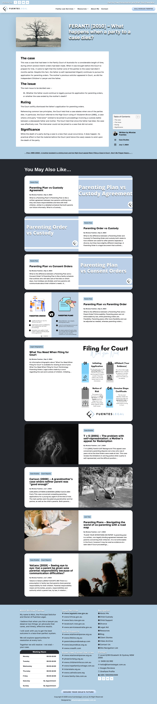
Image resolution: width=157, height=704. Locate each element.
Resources (82, 9)
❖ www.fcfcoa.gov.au (72, 617)
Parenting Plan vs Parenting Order (105, 304)
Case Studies (124, 140)
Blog (102, 634)
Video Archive (106, 641)
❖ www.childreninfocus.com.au (76, 662)
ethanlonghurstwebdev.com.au (84, 700)
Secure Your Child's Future (78, 692)
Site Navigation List (109, 648)
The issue (118, 122)
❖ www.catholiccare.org (73, 672)
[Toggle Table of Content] (136, 117)
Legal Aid (104, 627)
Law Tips (87, 517)
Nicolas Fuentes (37, 195)
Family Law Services (64, 9)
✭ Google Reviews (106, 668)
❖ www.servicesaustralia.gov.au (77, 627)
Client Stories (106, 637)
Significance (119, 127)
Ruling (117, 124)
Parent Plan (34, 182)
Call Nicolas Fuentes (143, 8)
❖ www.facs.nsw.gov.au (73, 620)
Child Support (106, 620)
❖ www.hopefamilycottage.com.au (78, 666)
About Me (95, 9)
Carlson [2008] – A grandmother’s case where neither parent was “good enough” (51, 481)
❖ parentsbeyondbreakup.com (76, 641)
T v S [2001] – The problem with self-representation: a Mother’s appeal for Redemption (104, 438)
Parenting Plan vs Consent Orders (50, 266)
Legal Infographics (36, 347)
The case (118, 120)
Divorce (103, 624)
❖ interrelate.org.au (71, 669)
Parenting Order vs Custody (101, 228)
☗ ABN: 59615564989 (108, 675)
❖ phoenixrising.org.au (72, 659)
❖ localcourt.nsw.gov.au (73, 624)
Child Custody (106, 617)
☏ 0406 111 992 (105, 661)
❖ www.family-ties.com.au (74, 676)
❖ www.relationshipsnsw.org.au (77, 634)
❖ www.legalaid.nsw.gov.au (75, 613)
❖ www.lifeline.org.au (72, 638)
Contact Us (105, 644)
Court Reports (46, 473)
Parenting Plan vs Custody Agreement (46, 189)
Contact (104, 9)
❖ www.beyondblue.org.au (74, 645)
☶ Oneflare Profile (106, 671)
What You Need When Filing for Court (49, 353)
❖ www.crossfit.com (71, 648)
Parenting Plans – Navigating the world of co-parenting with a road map (105, 525)
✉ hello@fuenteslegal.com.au (112, 664)
